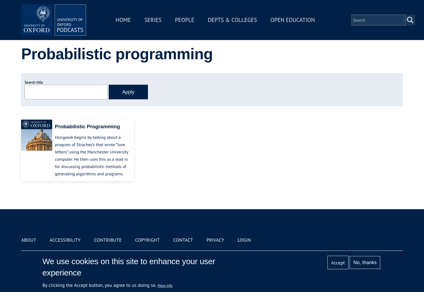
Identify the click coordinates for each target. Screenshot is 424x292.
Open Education (292, 20)
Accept (338, 263)
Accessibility (64, 240)
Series (152, 20)
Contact (183, 240)
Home (123, 20)
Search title (34, 82)
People (184, 20)
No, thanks (365, 262)
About (28, 240)
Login (244, 240)
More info (165, 285)
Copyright (147, 240)
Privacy (215, 240)
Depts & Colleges (232, 20)
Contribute (108, 240)
